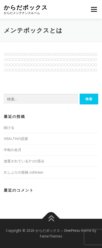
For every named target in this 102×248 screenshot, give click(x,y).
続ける (9, 127)
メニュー (93, 9)
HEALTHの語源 (16, 138)
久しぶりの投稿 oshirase (23, 172)
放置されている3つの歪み (24, 161)
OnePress (72, 230)
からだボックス (26, 7)
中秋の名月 (12, 149)
